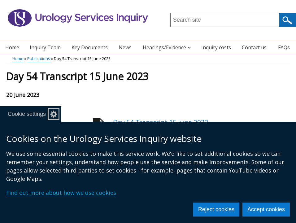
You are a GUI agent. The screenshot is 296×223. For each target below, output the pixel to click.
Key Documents (90, 47)
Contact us (254, 47)
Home (12, 47)
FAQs (284, 47)
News (125, 47)
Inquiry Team (45, 47)
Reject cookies (216, 209)
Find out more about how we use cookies (61, 192)
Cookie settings (27, 114)
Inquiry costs (216, 47)
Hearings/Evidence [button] (167, 47)
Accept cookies (266, 209)
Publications (38, 58)
